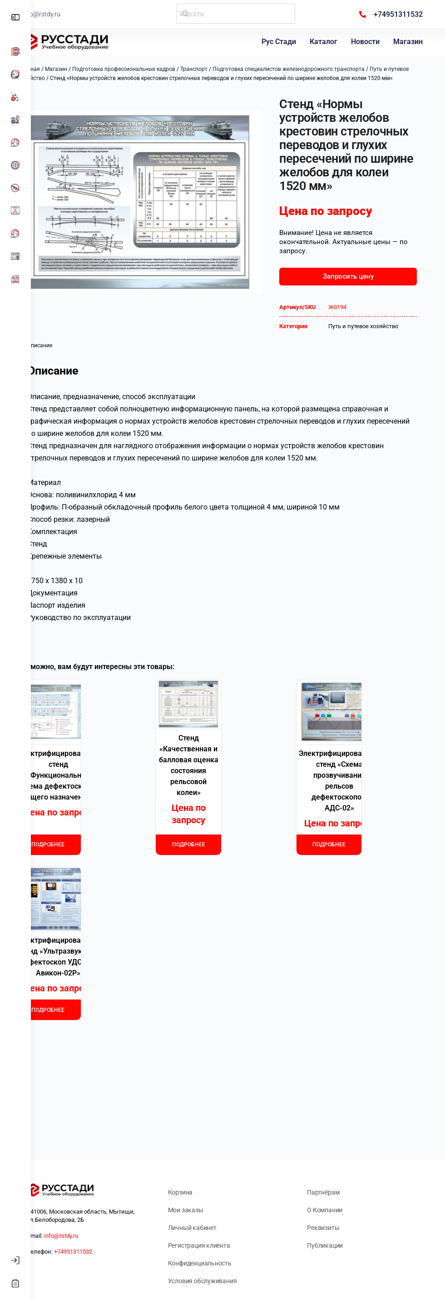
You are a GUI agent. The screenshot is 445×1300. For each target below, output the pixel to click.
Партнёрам (333, 1192)
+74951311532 (104, 1251)
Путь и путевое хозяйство (375, 348)
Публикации (335, 1245)
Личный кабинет (212, 1227)
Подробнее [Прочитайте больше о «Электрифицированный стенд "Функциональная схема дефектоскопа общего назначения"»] (76, 871)
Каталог (325, 41)
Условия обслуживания (222, 1281)
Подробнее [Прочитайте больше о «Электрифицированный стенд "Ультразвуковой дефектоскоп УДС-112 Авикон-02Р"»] (76, 1036)
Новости (366, 41)
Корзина (200, 1192)
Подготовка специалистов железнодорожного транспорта (319, 69)
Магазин (409, 41)
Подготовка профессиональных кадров (154, 69)
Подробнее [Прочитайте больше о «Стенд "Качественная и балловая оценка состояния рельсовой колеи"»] (206, 871)
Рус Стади (280, 41)
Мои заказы (206, 1210)
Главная (60, 69)
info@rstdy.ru (71, 14)
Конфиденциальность (220, 1263)
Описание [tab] (70, 368)
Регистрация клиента (219, 1245)
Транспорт (224, 69)
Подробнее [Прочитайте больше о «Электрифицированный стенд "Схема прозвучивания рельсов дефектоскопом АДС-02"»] (336, 871)
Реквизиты (333, 1227)
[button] (56, 112)
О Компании (335, 1210)
